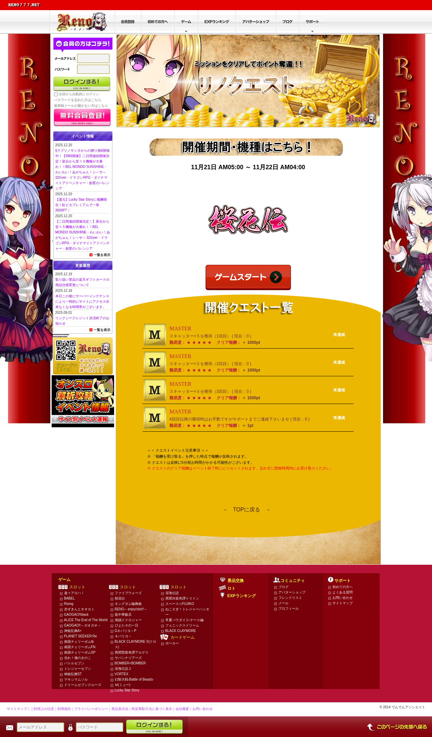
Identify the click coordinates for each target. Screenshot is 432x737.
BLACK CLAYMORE (180, 631)
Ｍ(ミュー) (123, 685)
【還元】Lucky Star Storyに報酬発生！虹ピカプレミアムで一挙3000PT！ (81, 205)
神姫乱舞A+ (73, 631)
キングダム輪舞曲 (128, 604)
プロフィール (288, 608)
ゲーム (64, 579)
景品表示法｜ (121, 709)
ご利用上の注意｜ (43, 709)
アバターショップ (291, 592)
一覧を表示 (101, 255)
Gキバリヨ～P (125, 631)
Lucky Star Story (127, 690)
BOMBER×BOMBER (130, 663)
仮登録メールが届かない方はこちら (81, 105)
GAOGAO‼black (76, 614)
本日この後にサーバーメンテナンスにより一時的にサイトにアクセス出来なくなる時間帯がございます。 (82, 301)
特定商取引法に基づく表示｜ (154, 709)
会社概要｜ (184, 709)
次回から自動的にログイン (79, 94)
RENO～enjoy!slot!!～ (131, 609)
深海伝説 (172, 593)
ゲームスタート (248, 277)
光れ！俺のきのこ (77, 658)
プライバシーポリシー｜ (92, 709)
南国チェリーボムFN (80, 647)
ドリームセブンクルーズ (82, 685)
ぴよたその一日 (126, 625)
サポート (342, 580)
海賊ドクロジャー (128, 620)
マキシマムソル (76, 679)
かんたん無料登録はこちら (82, 117)
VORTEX (122, 674)
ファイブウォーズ (128, 593)
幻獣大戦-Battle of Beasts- (134, 679)
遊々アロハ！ (74, 593)
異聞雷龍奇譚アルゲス (131, 652)
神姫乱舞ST (73, 674)
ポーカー (172, 643)
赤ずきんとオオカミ (79, 609)
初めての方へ (342, 587)
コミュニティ (292, 580)
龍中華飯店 (123, 614)
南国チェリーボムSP (80, 652)
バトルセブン (74, 663)
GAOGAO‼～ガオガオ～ (82, 625)
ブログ (283, 587)
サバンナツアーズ (128, 658)
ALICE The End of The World (86, 620)
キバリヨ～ (123, 636)
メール (283, 603)
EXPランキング (241, 595)
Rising (69, 604)
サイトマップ (342, 603)
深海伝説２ (123, 668)
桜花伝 (120, 598)
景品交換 (235, 580)
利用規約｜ (65, 709)
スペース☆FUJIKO (179, 604)
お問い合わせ (342, 598)
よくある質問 (342, 592)
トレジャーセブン (77, 668)
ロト (231, 588)
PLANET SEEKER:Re (80, 636)
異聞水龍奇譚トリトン (182, 598)
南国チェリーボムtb (79, 641)
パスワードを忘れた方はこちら (77, 100)
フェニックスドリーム (182, 625)
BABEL (69, 598)
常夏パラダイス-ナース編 (184, 620)
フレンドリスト (290, 598)
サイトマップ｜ (18, 709)
